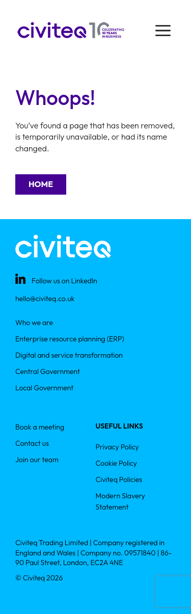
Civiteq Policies (119, 479)
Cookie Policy (116, 463)
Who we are (34, 322)
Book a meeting (39, 427)
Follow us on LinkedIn (64, 280)
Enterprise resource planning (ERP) (69, 338)
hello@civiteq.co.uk (44, 298)
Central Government (47, 371)
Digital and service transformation (69, 355)
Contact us (32, 443)
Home (41, 184)
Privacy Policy (117, 446)
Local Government (44, 387)
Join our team (37, 459)
